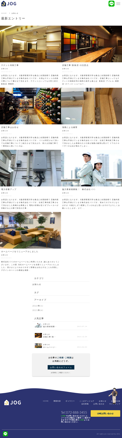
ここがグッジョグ (86, 401)
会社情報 (85, 404)
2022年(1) (37, 305)
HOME (4, 13)
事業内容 (57, 401)
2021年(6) (37, 310)
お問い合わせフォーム (61, 367)
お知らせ (36, 284)
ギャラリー (70, 401)
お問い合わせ (98, 404)
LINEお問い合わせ (105, 413)
